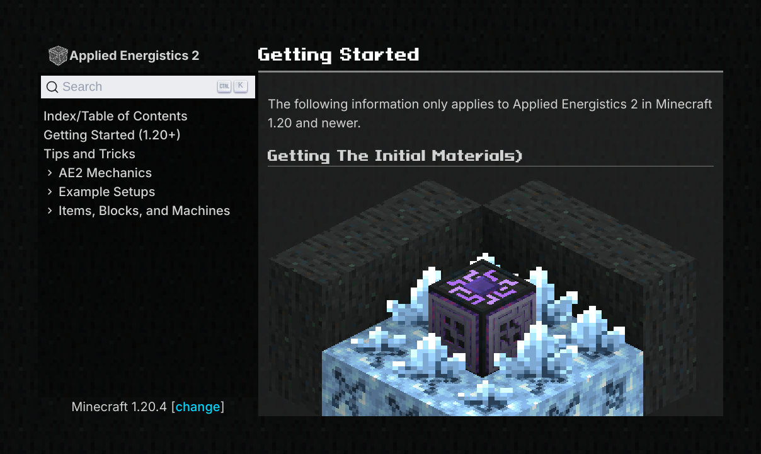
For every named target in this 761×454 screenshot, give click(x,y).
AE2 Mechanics (97, 172)
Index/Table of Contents (115, 116)
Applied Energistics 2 (123, 55)
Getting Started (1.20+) (112, 135)
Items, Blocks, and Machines (137, 210)
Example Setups (99, 191)
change (197, 406)
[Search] (148, 87)
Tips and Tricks (89, 153)
